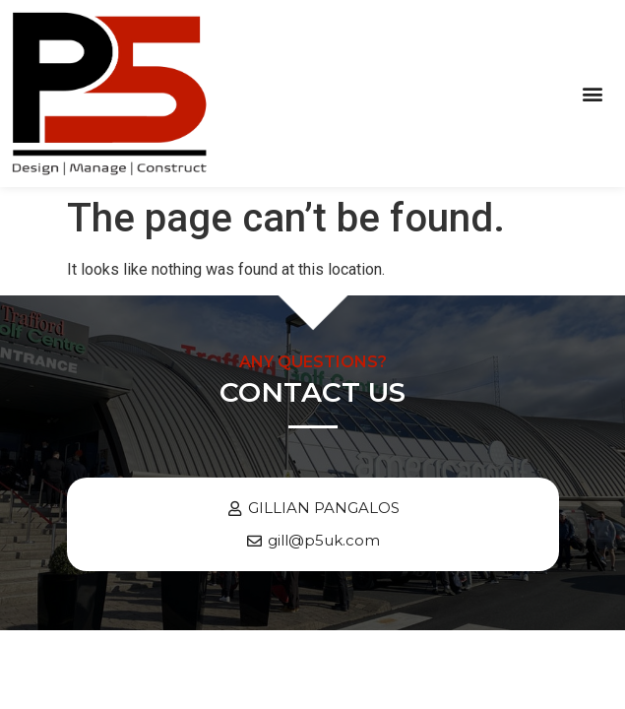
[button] (593, 93)
